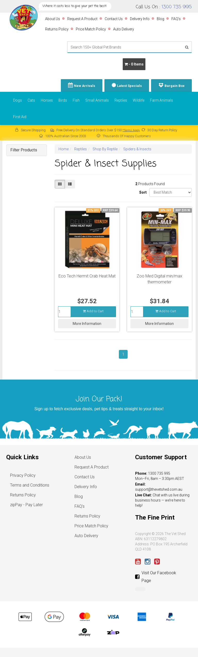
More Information (87, 324)
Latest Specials (129, 86)
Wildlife (138, 100)
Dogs (17, 100)
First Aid (19, 117)
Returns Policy (57, 29)
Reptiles (120, 100)
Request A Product (82, 19)
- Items (134, 64)
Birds (63, 100)
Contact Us (114, 19)
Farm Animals (161, 100)
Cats (31, 100)
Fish (76, 100)
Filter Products (23, 149)
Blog (160, 19)
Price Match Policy (91, 29)
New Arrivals (84, 86)
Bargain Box (174, 86)
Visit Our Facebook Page (155, 576)
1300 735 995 (177, 7)
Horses (47, 100)
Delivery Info (140, 19)
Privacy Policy (23, 475)
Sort (142, 192)
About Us (52, 19)
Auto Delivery (123, 29)
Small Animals (97, 100)
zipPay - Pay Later (26, 504)
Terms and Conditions (29, 485)
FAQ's (176, 19)
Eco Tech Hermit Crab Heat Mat (87, 276)
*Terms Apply (131, 130)
